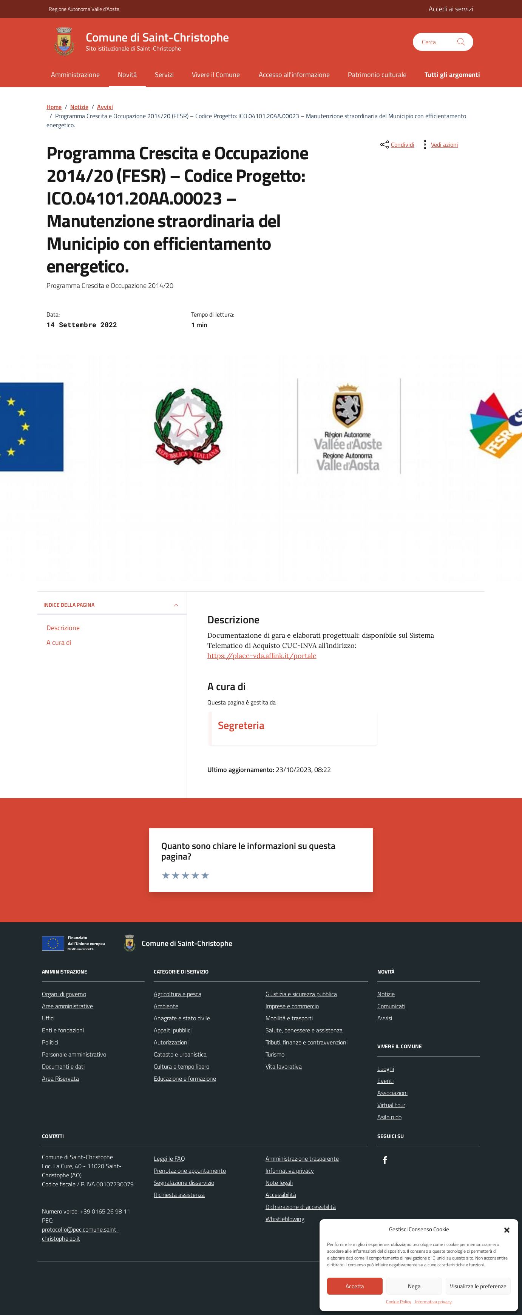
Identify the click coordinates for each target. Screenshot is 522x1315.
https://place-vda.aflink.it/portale (262, 655)
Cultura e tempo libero (181, 1066)
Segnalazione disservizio (184, 1182)
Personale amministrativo (74, 1054)
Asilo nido (389, 1116)
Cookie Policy (398, 1301)
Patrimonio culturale (377, 74)
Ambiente (166, 1005)
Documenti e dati (63, 1066)
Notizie (386, 993)
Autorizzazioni (171, 1042)
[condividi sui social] (396, 144)
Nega (414, 1286)
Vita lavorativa (284, 1066)
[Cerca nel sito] (443, 42)
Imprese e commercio (292, 1005)
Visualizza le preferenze (478, 1286)
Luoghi (385, 1068)
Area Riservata (60, 1078)
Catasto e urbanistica (180, 1054)
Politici (50, 1042)
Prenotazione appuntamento (190, 1170)
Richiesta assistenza (179, 1194)
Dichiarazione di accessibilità (301, 1206)
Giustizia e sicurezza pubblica (301, 993)
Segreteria (241, 725)
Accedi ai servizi (451, 9)
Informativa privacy (433, 1301)
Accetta (355, 1286)
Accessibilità (281, 1194)
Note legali (279, 1182)
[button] (507, 1229)
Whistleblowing (285, 1218)
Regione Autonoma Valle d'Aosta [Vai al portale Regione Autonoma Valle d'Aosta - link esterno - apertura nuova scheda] (84, 9)
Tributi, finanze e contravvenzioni (306, 1042)
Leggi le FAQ (169, 1158)
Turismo (275, 1054)
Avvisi (384, 1018)
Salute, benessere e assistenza (304, 1030)
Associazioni (392, 1092)
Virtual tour (391, 1104)
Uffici (48, 1018)
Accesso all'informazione (294, 74)
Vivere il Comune (216, 74)
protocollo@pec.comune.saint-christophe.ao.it (80, 1234)
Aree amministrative (67, 1005)
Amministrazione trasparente (302, 1158)
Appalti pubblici (173, 1030)
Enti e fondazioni (63, 1030)
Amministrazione (75, 74)
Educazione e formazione (185, 1078)
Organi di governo (64, 993)
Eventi (385, 1080)
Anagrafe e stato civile (182, 1018)
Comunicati (391, 1005)
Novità (127, 74)
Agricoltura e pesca (177, 993)
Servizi (164, 74)
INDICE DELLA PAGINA (112, 605)
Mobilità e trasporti (289, 1018)
